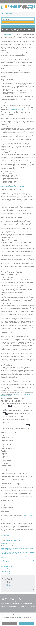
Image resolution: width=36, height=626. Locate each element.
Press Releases (9, 13)
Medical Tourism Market (6, 571)
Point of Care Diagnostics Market (8, 568)
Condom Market (4, 563)
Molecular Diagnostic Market (7, 566)
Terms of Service (28, 610)
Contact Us (3, 601)
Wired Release (10, 585)
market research (31, 521)
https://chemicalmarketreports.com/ (8, 541)
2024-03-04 (15, 13)
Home (3, 13)
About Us (3, 599)
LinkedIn (8, 538)
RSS (19, 598)
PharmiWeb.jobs (4, 598)
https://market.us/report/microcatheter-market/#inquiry (12, 186)
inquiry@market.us (7, 535)
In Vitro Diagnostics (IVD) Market (8, 573)
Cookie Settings (9, 623)
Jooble (20, 599)
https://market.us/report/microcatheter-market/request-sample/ (20, 109)
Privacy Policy (13, 601)
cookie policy (29, 616)
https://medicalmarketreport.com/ (13, 540)
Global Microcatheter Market (9, 34)
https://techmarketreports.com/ (7, 543)
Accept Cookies (26, 623)
